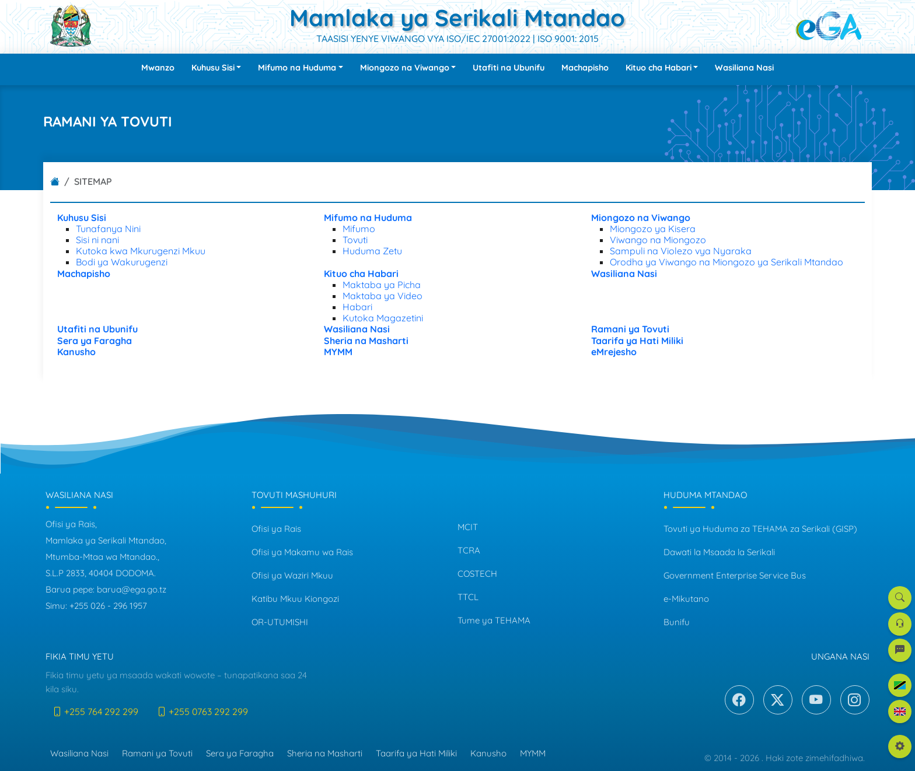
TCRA (469, 550)
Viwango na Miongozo (658, 240)
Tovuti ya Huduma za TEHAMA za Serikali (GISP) (760, 528)
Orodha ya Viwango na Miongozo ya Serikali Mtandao (726, 262)
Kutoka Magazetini (383, 318)
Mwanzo (157, 67)
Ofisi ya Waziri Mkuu (292, 575)
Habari (357, 307)
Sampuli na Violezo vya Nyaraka (681, 251)
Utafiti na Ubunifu (508, 67)
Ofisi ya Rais (276, 528)
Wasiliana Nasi (744, 67)
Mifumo (359, 228)
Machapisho (585, 67)
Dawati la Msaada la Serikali (719, 552)
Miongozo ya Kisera (653, 228)
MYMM (533, 753)
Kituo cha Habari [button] (659, 67)
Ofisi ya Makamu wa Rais (302, 552)
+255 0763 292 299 (202, 711)
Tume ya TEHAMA (494, 620)
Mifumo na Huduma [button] (297, 67)
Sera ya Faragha (240, 753)
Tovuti (355, 240)
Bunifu (676, 622)
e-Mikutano (686, 598)
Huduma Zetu (372, 251)
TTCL (468, 596)
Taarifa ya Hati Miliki (416, 753)
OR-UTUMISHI (280, 622)
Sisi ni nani (97, 240)
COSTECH (477, 573)
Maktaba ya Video (382, 296)
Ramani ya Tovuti (157, 753)
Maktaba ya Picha (382, 284)
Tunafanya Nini (108, 228)
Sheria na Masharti (324, 753)
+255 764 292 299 (95, 711)
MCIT (468, 526)
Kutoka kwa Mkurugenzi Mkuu (140, 251)
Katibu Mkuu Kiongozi (295, 598)
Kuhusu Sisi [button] (213, 67)
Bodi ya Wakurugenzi (121, 262)
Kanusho (488, 753)
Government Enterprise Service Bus (734, 575)
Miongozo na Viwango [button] (404, 67)
